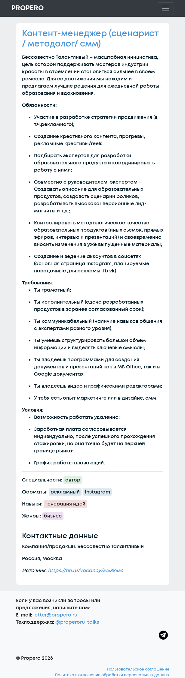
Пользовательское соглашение (138, 669)
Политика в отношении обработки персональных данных (112, 675)
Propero (27, 8)
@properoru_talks (77, 622)
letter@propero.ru (55, 615)
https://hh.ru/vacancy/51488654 (85, 570)
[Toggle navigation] (165, 8)
